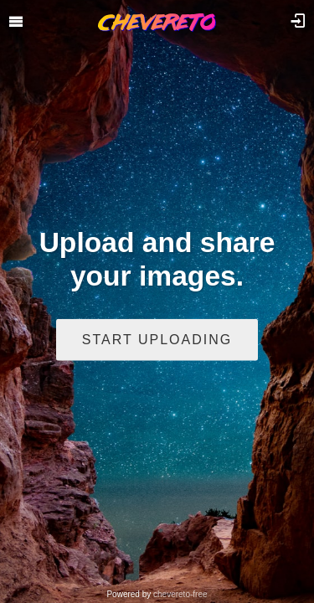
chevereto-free (180, 594)
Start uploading (157, 339)
